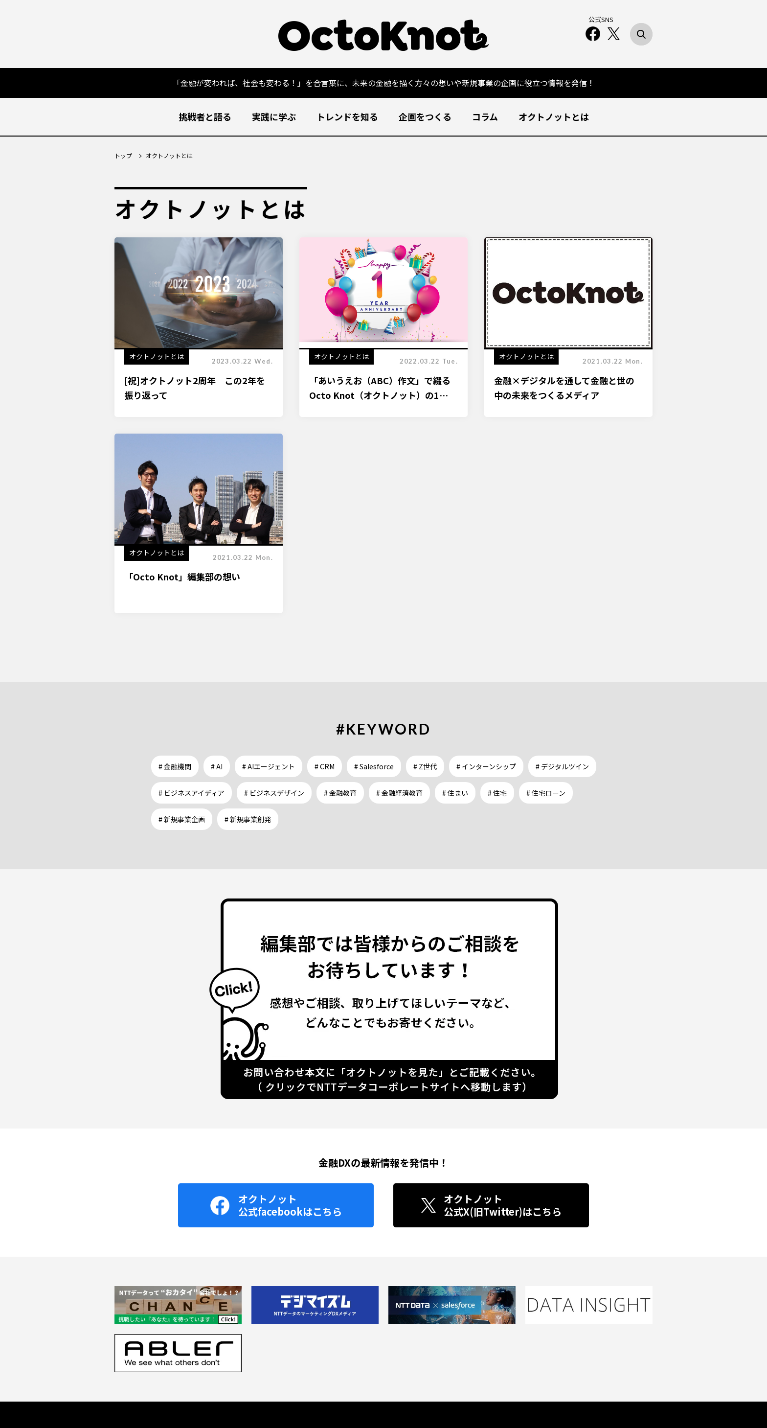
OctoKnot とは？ (359, 1380)
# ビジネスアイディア (191, 793)
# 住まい (455, 793)
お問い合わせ (414, 1380)
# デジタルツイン (562, 766)
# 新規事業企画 (181, 819)
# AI (217, 766)
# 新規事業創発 (248, 819)
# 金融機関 (174, 766)
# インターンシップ (486, 766)
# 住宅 (497, 793)
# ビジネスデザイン (274, 793)
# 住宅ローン (545, 793)
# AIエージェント (268, 766)
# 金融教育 (340, 793)
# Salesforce (374, 766)
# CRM (325, 766)
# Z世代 (425, 766)
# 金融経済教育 (399, 793)
